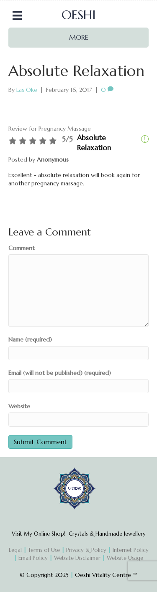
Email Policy (33, 558)
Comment (21, 248)
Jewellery (134, 533)
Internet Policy (131, 550)
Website (19, 406)
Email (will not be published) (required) (59, 373)
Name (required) (30, 339)
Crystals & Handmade (95, 533)
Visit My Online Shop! (40, 533)
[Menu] (17, 15)
